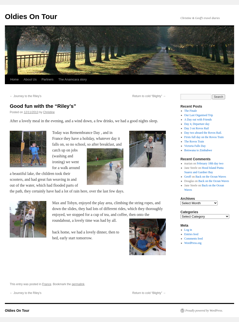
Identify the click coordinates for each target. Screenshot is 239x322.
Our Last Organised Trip (198, 115)
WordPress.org (192, 243)
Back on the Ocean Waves (210, 176)
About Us (30, 79)
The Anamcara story (72, 79)
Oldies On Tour (31, 16)
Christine (49, 112)
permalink (78, 284)
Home (14, 79)
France (46, 284)
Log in (188, 229)
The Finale (190, 110)
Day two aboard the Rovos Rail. (203, 132)
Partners (47, 79)
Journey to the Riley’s (25, 96)
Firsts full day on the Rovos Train (204, 137)
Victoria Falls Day (195, 146)
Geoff (187, 176)
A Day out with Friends (198, 119)
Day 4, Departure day (196, 124)
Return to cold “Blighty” (149, 96)
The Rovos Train (194, 141)
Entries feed (191, 234)
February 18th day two (210, 163)
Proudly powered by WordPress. (204, 310)
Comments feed (193, 238)
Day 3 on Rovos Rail (196, 128)
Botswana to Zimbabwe (198, 150)
